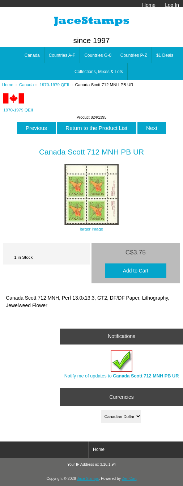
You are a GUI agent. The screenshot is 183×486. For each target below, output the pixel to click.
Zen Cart (129, 479)
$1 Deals (164, 55)
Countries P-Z (133, 55)
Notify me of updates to (121, 364)
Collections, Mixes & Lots (99, 71)
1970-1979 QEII (54, 84)
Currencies (121, 397)
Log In (172, 5)
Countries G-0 (97, 55)
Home (149, 5)
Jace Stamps (88, 479)
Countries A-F (62, 55)
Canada (26, 84)
